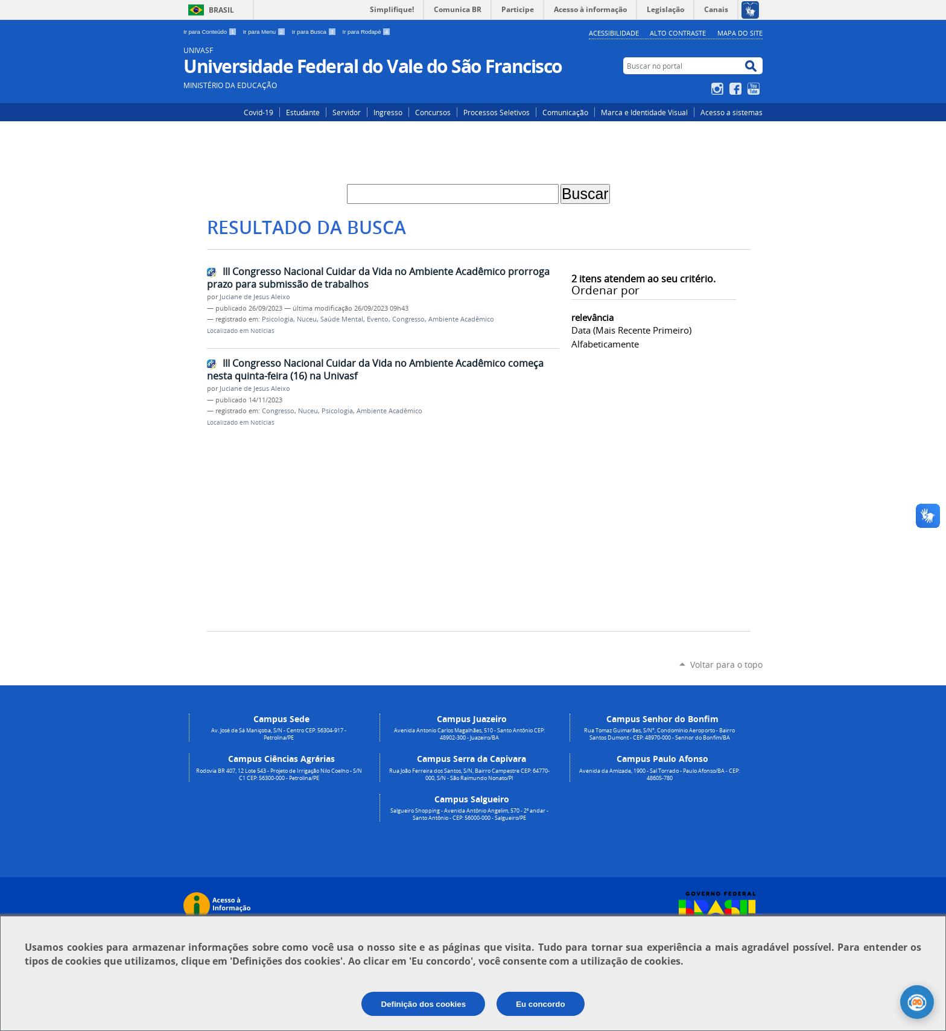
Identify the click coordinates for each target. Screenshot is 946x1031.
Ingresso (387, 112)
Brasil (221, 10)
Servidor (346, 112)
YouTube (755, 89)
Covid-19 (258, 112)
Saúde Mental (341, 319)
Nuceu (307, 319)
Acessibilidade (614, 32)
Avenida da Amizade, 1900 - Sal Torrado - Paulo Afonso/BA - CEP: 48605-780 (659, 774)
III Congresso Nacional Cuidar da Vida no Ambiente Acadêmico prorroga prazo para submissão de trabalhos (378, 278)
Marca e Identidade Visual (644, 112)
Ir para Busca (315, 31)
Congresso (408, 319)
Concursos (433, 112)
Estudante (303, 112)
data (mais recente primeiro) (631, 330)
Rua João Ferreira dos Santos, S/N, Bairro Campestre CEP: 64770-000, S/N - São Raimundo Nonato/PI (469, 774)
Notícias (262, 331)
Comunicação (565, 112)
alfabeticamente (605, 344)
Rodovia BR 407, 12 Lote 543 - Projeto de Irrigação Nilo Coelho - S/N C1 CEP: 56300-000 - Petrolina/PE (279, 774)
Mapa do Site (740, 32)
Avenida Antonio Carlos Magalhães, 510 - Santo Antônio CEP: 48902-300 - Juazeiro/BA (469, 734)
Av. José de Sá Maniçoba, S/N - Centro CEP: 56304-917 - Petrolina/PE (278, 734)
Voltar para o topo (726, 664)
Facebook (736, 89)
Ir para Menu (265, 31)
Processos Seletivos (496, 112)
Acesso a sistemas (731, 112)
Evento (378, 319)
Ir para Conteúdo (210, 31)
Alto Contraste (678, 32)
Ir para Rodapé (367, 31)
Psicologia (277, 319)
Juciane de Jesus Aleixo (255, 297)
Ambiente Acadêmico (461, 319)
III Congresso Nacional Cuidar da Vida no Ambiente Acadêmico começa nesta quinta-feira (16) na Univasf (375, 369)
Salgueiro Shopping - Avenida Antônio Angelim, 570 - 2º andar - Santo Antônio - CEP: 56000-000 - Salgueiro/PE (469, 814)
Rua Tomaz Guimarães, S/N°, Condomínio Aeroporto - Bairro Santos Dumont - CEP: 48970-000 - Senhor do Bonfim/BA (659, 734)
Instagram (718, 89)
